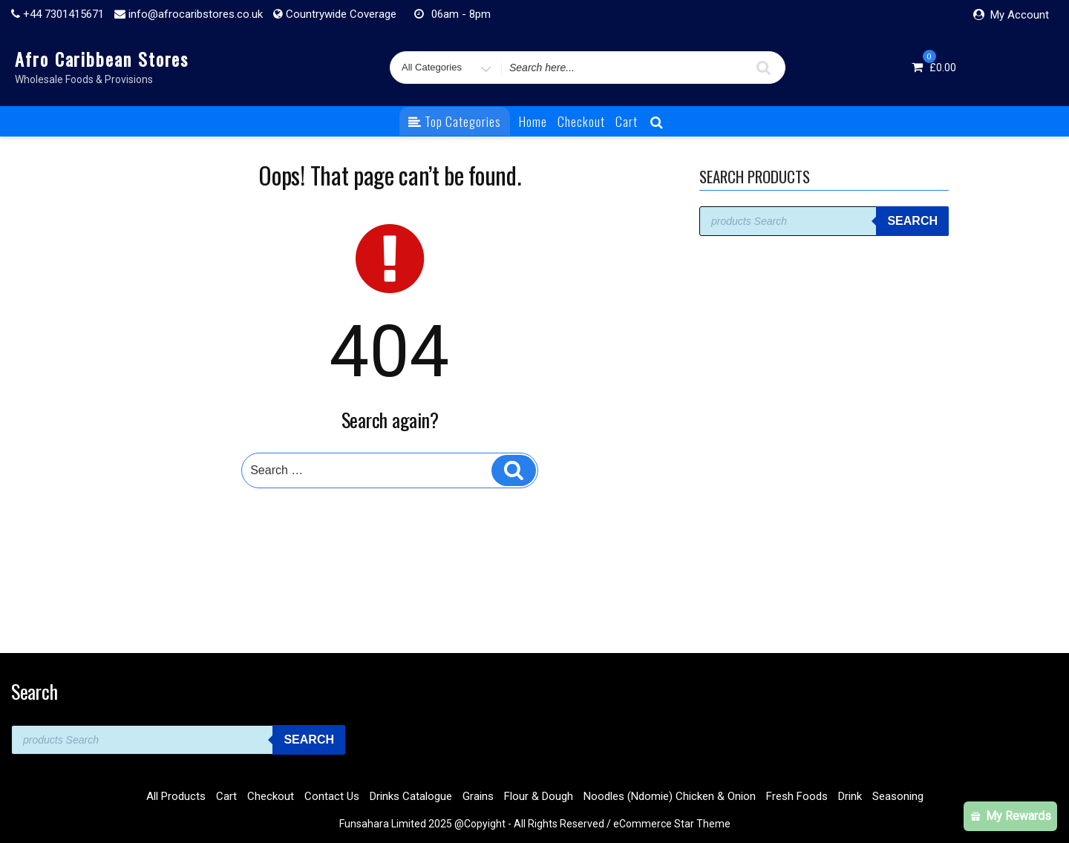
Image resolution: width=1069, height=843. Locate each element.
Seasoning (897, 796)
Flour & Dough (538, 796)
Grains (478, 796)
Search (912, 220)
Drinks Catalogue (411, 796)
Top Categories (454, 121)
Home (533, 121)
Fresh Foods (797, 796)
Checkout (581, 121)
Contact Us (331, 796)
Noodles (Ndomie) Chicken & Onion (669, 796)
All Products (176, 796)
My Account (1019, 15)
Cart (626, 121)
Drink (850, 796)
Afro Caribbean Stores (102, 58)
